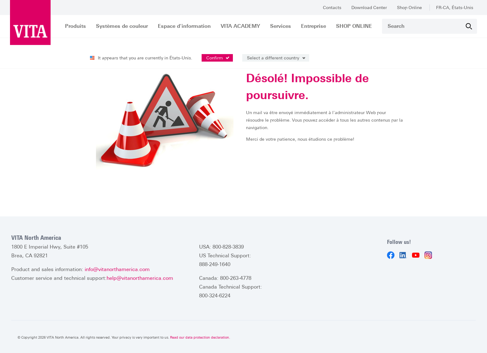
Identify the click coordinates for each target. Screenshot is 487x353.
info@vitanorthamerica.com (117, 269)
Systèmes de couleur (122, 26)
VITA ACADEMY (240, 26)
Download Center (369, 7)
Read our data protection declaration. (200, 337)
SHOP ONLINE (354, 26)
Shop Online (409, 7)
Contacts (332, 7)
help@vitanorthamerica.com (140, 278)
